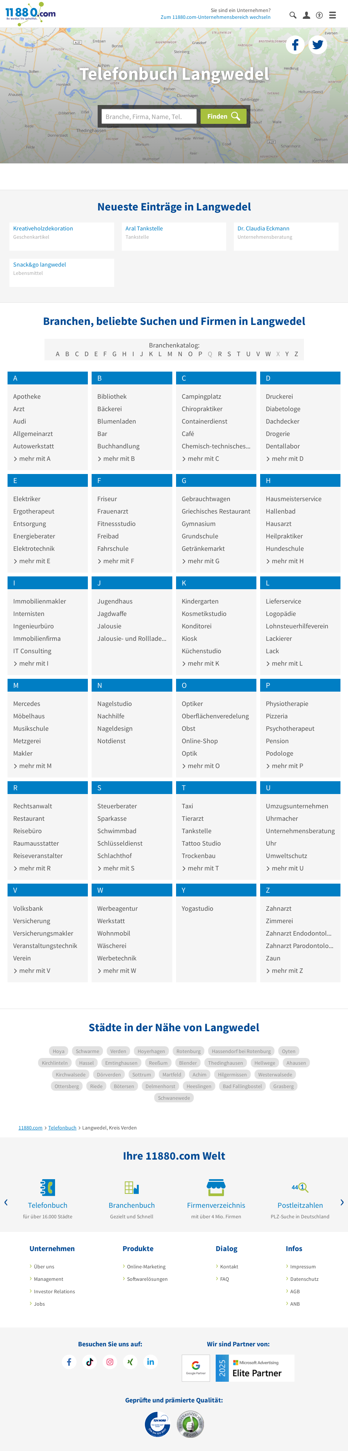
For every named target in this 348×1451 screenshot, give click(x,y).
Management (48, 1279)
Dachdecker (282, 421)
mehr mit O (201, 765)
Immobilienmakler (39, 601)
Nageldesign (115, 728)
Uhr (271, 843)
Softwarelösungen (147, 1279)
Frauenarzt (112, 511)
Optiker (192, 703)
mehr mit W (116, 970)
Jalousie (109, 626)
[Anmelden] (309, 15)
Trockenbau (199, 855)
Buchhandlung (118, 446)
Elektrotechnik (34, 548)
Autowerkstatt (33, 446)
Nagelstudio (114, 703)
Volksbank (28, 908)
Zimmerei (279, 920)
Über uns (44, 1266)
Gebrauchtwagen (206, 498)
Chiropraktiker (202, 408)
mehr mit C (200, 458)
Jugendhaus (115, 601)
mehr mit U (285, 868)
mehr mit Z (284, 970)
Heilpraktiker (284, 536)
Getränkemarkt (203, 548)
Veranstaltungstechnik (45, 945)
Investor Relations (54, 1291)
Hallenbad (281, 511)
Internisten (28, 613)
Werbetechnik (116, 958)
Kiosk (189, 638)
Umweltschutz (286, 855)
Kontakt (229, 1266)
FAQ (224, 1279)
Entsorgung (29, 523)
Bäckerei (109, 408)
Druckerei (279, 396)
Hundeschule (285, 548)
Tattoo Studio (201, 843)
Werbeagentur (117, 908)
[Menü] (335, 14)
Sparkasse (112, 818)
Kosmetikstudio (204, 613)
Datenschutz (304, 1279)
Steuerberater (117, 806)
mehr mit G (200, 560)
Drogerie (278, 433)
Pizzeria (277, 716)
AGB (295, 1291)
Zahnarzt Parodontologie (300, 945)
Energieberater (34, 536)
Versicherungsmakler (43, 933)
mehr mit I (31, 663)
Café (188, 433)
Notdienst (111, 740)
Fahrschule (113, 548)
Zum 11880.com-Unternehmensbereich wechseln (216, 17)
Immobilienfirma (37, 638)
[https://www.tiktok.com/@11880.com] (89, 1363)
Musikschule (31, 728)
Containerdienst (204, 421)
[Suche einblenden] (296, 14)
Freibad (108, 536)
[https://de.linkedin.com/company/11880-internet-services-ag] (150, 1363)
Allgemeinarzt (33, 433)
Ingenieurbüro (33, 626)
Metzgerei (27, 740)
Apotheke (27, 396)
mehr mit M (32, 765)
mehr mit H (285, 560)
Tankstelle (197, 830)
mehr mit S (116, 868)
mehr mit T (200, 868)
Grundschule (200, 536)
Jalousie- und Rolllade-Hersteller (131, 638)
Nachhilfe (110, 716)
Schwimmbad (116, 830)
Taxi (187, 806)
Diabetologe (283, 408)
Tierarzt (193, 818)
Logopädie (281, 613)
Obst (188, 728)
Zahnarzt (278, 908)
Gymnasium (199, 523)
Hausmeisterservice (294, 498)
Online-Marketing (146, 1266)
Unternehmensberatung (300, 830)
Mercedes (26, 703)
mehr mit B (116, 458)
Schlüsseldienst (120, 843)
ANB (295, 1303)
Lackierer (279, 638)
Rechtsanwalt (32, 806)
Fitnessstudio (116, 523)
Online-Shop (200, 740)
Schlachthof (114, 855)
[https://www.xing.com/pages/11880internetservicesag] (130, 1363)
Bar (102, 433)
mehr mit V (31, 970)
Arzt (19, 408)
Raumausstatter (36, 843)
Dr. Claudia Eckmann (264, 228)
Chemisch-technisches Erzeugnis (216, 446)
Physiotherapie (287, 703)
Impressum (303, 1266)
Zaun (273, 958)
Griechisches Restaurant (216, 511)
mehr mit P (284, 765)
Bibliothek (112, 396)
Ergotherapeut (33, 511)
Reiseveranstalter (38, 855)
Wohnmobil (113, 933)
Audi (19, 421)
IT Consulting (32, 650)
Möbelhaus (29, 716)
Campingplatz (201, 396)
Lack (272, 650)
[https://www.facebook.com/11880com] (69, 1363)
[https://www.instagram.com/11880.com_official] (110, 1363)
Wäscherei (111, 945)
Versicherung (31, 920)
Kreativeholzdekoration (43, 228)
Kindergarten (200, 601)
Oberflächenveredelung (215, 716)
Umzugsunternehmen (297, 806)
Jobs (39, 1303)
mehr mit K (200, 663)
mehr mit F (115, 560)
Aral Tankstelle (144, 228)
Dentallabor (283, 446)
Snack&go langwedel (39, 264)
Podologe (279, 753)
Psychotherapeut (290, 728)
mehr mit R (32, 868)
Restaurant (28, 818)
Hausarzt (278, 523)
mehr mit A (32, 458)
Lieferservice (283, 601)
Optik (189, 753)
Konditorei (197, 626)
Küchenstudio (201, 650)
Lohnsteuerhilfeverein (297, 626)
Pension (277, 740)
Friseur (107, 498)
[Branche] (149, 116)
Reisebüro (27, 830)
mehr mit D (285, 458)
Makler (22, 753)
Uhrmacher (282, 818)
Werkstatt (111, 920)
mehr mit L (284, 663)
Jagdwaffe (112, 613)
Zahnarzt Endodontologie (300, 933)
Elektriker (26, 498)
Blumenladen (116, 421)
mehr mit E (31, 560)
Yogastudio (197, 908)
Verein (22, 958)
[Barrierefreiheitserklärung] (322, 14)
